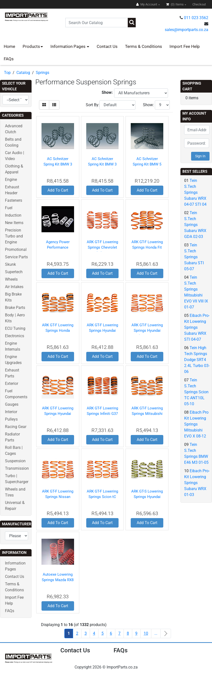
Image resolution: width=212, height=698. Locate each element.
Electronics (14, 335)
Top (7, 72)
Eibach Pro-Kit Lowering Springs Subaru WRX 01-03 (197, 482)
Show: (148, 104)
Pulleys (11, 419)
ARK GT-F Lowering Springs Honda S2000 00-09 (57, 330)
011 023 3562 (196, 17)
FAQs (9, 58)
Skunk (10, 264)
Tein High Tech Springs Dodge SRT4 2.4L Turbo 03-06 (197, 359)
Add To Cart (57, 190)
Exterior (11, 383)
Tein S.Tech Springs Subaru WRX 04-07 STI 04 (195, 192)
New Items (14, 222)
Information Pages (68, 46)
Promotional (16, 249)
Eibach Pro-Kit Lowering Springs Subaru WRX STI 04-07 (197, 327)
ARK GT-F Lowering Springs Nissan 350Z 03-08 (57, 497)
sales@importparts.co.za (186, 29)
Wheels (11, 279)
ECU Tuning (15, 328)
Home (9, 46)
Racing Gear (15, 426)
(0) (175, 4)
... (155, 633)
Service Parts (16, 257)
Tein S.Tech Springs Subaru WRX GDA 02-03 (195, 224)
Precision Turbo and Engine (14, 236)
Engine (11, 179)
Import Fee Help (185, 46)
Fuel (8, 207)
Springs (42, 72)
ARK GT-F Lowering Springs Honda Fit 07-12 (147, 247)
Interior (11, 411)
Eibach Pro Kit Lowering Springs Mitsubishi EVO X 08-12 (196, 424)
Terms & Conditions (143, 46)
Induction (13, 215)
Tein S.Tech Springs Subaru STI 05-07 (194, 257)
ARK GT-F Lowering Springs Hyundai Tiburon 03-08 (147, 330)
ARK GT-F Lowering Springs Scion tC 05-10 (102, 497)
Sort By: (92, 104)
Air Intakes (14, 286)
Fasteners (13, 200)
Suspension (15, 461)
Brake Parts (15, 307)
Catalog (23, 72)
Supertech (14, 271)
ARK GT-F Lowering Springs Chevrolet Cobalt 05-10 (102, 247)
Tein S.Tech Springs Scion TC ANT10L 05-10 (196, 392)
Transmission (17, 468)
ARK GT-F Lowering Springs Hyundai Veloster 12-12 (57, 414)
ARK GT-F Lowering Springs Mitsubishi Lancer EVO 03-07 (147, 414)
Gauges (11, 404)
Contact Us (107, 46)
